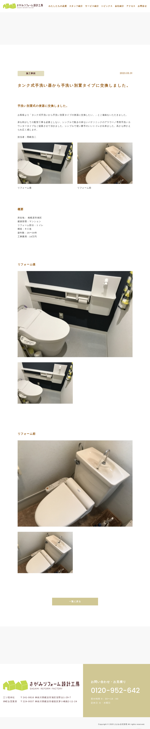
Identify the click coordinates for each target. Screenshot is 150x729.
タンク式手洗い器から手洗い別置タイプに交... (122, 38)
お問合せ (142, 6)
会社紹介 (119, 6)
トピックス (107, 6)
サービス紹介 (92, 6)
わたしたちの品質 (58, 6)
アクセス (131, 6)
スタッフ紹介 (76, 6)
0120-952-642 (115, 690)
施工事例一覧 (83, 38)
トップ (65, 38)
